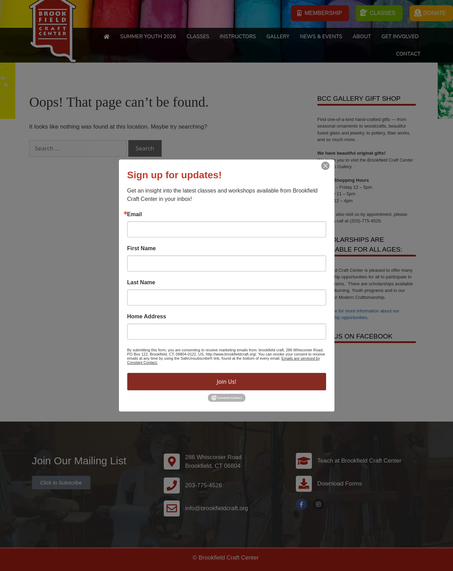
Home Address (146, 316)
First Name (141, 248)
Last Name (141, 282)
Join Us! (226, 381)
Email (134, 214)
